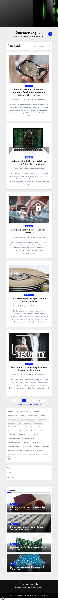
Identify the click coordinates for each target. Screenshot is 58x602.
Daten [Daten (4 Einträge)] (43, 419)
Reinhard (15, 100)
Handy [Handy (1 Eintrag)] (33, 434)
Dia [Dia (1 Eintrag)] (20, 427)
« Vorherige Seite (23, 408)
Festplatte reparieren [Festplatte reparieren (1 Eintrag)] (39, 430)
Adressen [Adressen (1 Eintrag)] (11, 415)
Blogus (34, 599)
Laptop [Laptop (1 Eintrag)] (34, 438)
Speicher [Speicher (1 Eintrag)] (19, 454)
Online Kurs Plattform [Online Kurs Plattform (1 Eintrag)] (14, 446)
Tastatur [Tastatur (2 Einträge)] (39, 454)
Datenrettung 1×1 (29, 588)
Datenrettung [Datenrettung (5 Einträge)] (12, 423)
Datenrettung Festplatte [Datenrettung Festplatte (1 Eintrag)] (27, 423)
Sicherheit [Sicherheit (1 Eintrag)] (28, 450)
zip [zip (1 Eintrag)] (9, 462)
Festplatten (29, 298)
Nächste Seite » (35, 408)
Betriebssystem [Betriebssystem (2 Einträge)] (13, 419)
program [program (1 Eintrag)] (35, 446)
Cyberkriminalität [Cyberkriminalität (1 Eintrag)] (32, 419)
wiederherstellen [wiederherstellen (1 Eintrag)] (34, 458)
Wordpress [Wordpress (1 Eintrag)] (45, 458)
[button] (3, 598)
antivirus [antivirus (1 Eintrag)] (19, 415)
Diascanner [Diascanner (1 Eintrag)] (27, 427)
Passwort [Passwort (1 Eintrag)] (27, 446)
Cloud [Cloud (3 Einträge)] (22, 419)
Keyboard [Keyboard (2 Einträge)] (22, 438)
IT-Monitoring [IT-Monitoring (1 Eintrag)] (12, 438)
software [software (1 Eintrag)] (11, 454)
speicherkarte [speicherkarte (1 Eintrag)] (29, 454)
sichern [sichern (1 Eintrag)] (36, 450)
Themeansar (44, 599)
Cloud (9, 477)
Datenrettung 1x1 (28, 33)
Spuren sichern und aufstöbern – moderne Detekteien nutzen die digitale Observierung (29, 93)
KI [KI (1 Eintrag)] (28, 438)
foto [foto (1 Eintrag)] (20, 434)
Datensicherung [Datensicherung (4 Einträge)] (42, 423)
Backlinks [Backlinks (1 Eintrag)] (28, 415)
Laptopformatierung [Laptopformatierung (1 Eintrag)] (14, 442)
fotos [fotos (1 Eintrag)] (26, 434)
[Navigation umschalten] (7, 34)
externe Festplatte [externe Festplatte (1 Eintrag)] (14, 430)
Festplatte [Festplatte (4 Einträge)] (26, 430)
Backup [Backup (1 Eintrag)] (36, 415)
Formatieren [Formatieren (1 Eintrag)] (12, 434)
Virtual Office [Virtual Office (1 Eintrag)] (22, 458)
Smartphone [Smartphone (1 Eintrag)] (45, 450)
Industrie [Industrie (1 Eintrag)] (41, 434)
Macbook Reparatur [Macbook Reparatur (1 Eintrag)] (29, 442)
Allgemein (29, 86)
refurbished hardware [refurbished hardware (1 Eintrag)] (14, 450)
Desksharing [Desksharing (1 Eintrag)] (12, 427)
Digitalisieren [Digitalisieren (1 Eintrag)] (38, 427)
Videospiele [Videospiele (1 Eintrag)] (11, 458)
